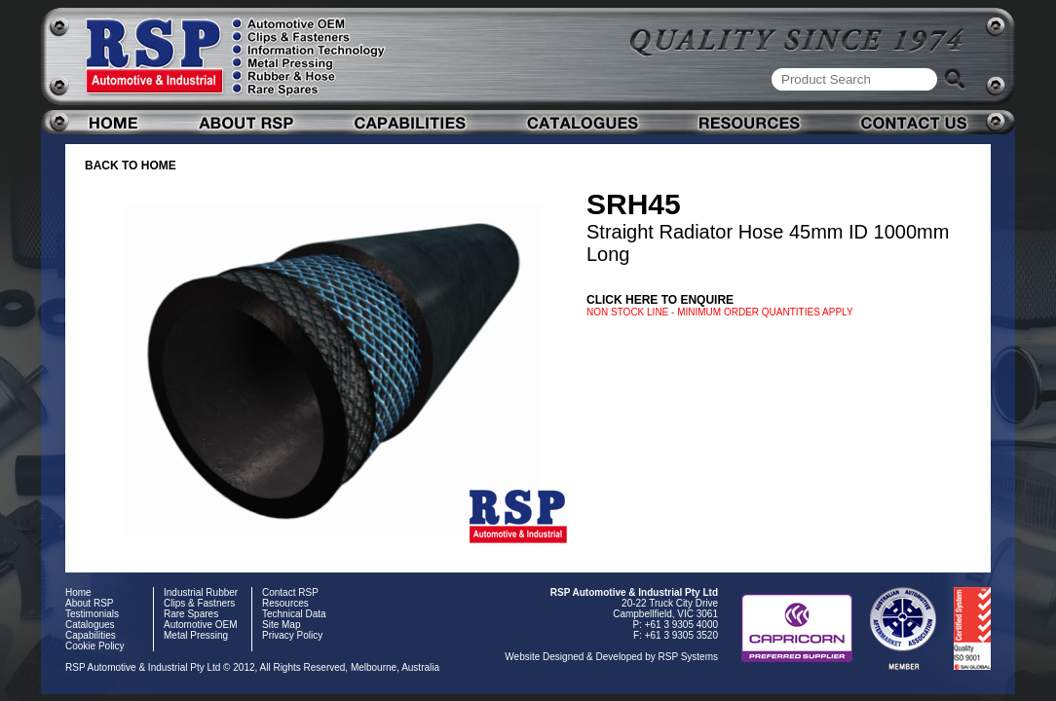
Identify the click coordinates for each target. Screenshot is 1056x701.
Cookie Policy (95, 646)
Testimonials (92, 614)
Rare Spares (191, 614)
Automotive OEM (201, 624)
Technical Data (294, 614)
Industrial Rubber (201, 592)
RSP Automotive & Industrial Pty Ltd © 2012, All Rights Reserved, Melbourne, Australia (252, 667)
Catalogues (90, 624)
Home (78, 592)
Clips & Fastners (199, 603)
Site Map (281, 624)
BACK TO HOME (130, 165)
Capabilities (90, 635)
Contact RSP (290, 592)
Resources (285, 603)
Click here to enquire (660, 300)
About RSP (89, 603)
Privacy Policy (292, 635)
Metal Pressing (196, 635)
